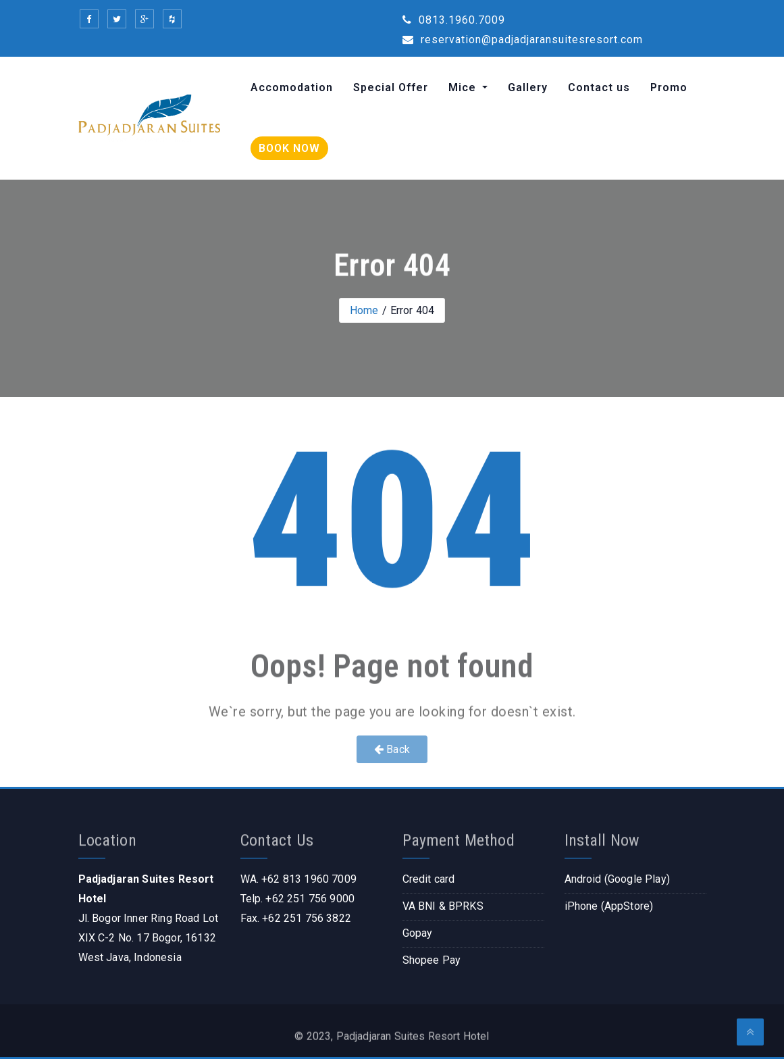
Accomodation (292, 87)
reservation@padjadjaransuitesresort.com (522, 39)
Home (364, 310)
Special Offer (390, 87)
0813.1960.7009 (453, 20)
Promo (668, 87)
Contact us (599, 87)
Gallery (528, 87)
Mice (463, 87)
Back (392, 749)
